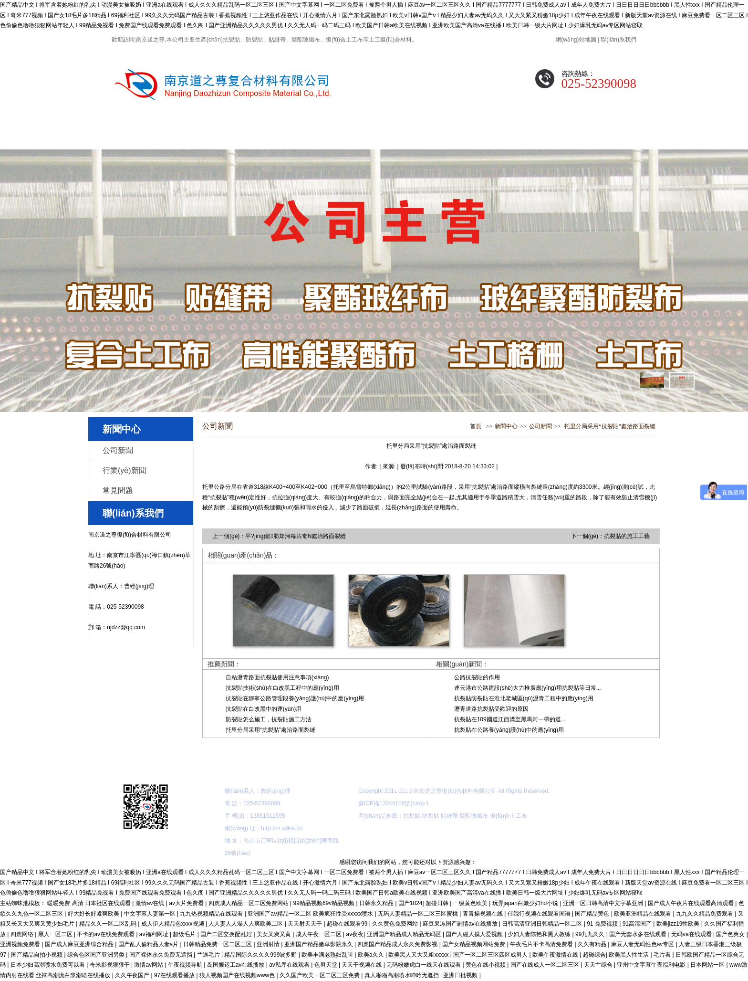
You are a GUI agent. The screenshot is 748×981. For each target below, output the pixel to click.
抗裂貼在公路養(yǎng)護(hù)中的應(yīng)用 (509, 730)
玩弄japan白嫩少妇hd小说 (526, 903)
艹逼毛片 (209, 954)
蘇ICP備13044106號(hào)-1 (393, 803)
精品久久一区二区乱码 (108, 923)
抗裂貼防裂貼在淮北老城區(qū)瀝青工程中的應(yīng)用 (523, 698)
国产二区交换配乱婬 (226, 934)
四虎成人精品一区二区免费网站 (249, 903)
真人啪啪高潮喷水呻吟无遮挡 (402, 975)
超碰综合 (594, 954)
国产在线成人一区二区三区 (545, 964)
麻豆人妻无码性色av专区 (643, 944)
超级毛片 (185, 934)
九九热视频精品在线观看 (212, 913)
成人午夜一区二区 (319, 934)
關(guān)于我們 (208, 135)
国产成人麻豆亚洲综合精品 (80, 944)
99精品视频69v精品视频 (324, 903)
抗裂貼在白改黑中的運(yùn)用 (263, 709)
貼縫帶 (449, 815)
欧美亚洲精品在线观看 (643, 913)
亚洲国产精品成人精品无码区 (405, 934)
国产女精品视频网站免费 (474, 944)
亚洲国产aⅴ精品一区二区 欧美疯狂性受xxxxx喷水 (311, 913)
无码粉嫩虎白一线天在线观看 (424, 964)
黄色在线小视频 (486, 964)
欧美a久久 (371, 954)
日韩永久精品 (377, 903)
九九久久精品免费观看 (705, 913)
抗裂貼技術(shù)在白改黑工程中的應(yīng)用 (282, 688)
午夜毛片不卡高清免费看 (542, 944)
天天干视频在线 (362, 964)
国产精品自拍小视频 (37, 954)
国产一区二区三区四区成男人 (491, 954)
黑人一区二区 (56, 934)
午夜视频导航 (186, 964)
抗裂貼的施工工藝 (627, 536)
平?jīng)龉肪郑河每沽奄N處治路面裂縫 (295, 536)
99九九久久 (590, 934)
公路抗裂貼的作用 (477, 677)
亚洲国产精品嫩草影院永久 (319, 944)
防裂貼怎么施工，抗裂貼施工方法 (269, 719)
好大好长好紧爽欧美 (94, 913)
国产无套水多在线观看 (638, 934)
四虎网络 (22, 934)
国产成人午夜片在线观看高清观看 (691, 903)
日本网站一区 (708, 964)
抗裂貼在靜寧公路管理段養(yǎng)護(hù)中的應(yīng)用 (295, 698)
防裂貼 (430, 815)
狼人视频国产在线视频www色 (237, 975)
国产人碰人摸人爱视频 (475, 934)
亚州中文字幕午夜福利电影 (652, 964)
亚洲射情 (269, 944)
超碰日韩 (438, 903)
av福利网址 (154, 934)
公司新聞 (118, 450)
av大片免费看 (187, 903)
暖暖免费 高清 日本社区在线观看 (89, 903)
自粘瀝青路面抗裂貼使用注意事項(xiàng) (277, 677)
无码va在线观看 (692, 934)
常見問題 (530, 135)
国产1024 (410, 903)
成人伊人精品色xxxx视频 (173, 923)
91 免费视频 (603, 923)
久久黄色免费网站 (395, 923)
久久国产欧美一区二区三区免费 (320, 975)
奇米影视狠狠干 (110, 964)
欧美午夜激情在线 (556, 954)
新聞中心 (337, 135)
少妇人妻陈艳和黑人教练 (540, 934)
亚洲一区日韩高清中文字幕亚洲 (603, 903)
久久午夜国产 (133, 975)
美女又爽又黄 (274, 934)
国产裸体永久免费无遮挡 (161, 954)
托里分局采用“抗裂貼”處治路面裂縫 (609, 426)
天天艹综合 (599, 964)
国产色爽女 (731, 934)
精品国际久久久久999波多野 (261, 954)
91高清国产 (638, 923)
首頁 (475, 426)
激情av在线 (150, 903)
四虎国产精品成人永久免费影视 (398, 944)
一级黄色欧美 (471, 903)
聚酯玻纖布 (473, 815)
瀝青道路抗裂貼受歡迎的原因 (491, 709)
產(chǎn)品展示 (273, 135)
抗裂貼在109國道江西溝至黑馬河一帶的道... (510, 719)
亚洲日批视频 (461, 975)
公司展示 (466, 135)
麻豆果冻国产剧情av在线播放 (461, 923)
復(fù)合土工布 (508, 815)
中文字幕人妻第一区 (150, 913)
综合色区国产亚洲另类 (96, 954)
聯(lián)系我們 (618, 39)
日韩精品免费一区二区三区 (218, 944)
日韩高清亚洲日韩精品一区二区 (542, 923)
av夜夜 (355, 934)
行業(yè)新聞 (124, 470)
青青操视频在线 (483, 913)
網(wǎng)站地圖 (576, 39)
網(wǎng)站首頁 (144, 135)
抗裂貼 (411, 815)
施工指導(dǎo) (401, 135)
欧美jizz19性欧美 (678, 923)
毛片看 (663, 954)
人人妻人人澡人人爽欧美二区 (246, 923)
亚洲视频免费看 (21, 944)
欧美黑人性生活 (629, 954)
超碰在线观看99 (348, 923)
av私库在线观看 (290, 964)
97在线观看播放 (175, 975)
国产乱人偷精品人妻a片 (149, 944)
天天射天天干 (305, 923)
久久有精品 (593, 944)
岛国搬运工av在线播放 (236, 964)
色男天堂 (326, 964)
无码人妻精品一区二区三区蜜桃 (418, 913)
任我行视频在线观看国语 (540, 913)
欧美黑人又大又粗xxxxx (419, 954)
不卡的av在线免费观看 (106, 934)
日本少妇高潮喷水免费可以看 (48, 964)
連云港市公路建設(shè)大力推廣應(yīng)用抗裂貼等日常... (527, 688)
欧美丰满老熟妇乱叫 (327, 954)
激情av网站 (149, 964)
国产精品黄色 (593, 913)
